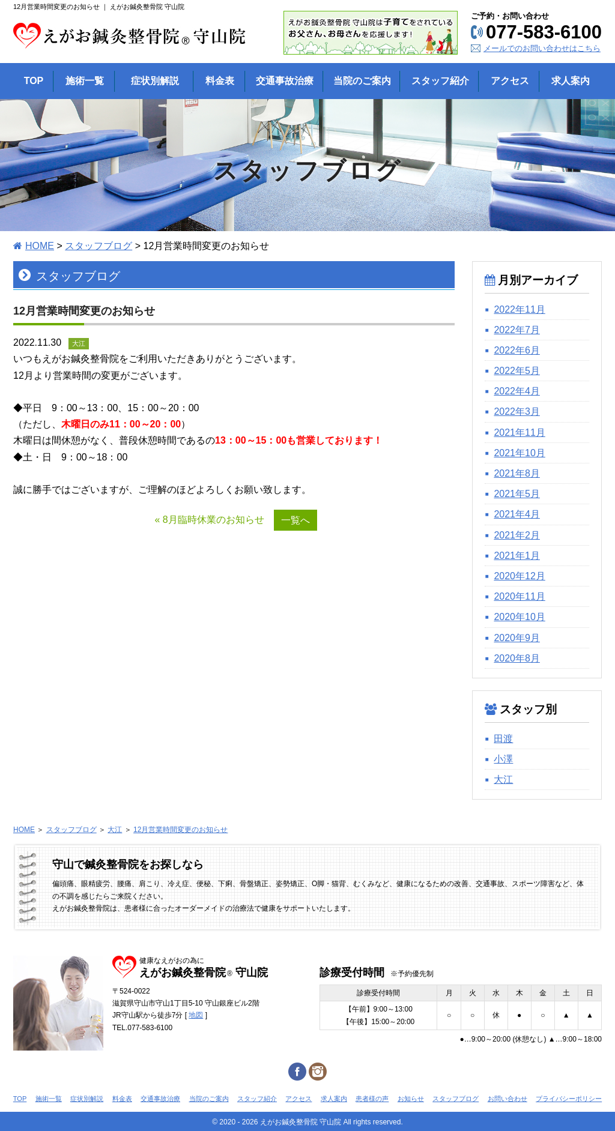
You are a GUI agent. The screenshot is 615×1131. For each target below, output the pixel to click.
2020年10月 (519, 617)
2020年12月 (519, 576)
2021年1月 (517, 555)
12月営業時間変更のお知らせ (180, 829)
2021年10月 (519, 453)
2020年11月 (519, 596)
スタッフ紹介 (257, 1098)
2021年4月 (517, 514)
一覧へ (295, 520)
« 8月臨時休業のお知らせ (209, 519)
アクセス (298, 1098)
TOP (19, 1098)
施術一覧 (48, 1098)
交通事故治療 (160, 1098)
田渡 (503, 739)
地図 (196, 1015)
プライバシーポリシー (569, 1098)
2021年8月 (517, 473)
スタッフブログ (98, 246)
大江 (503, 779)
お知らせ (411, 1098)
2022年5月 (517, 371)
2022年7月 (517, 330)
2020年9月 (517, 638)
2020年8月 (517, 658)
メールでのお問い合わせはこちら (542, 48)
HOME (39, 246)
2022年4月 (517, 391)
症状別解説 (86, 1098)
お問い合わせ (507, 1098)
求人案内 (334, 1098)
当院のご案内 (209, 1098)
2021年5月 (517, 494)
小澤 (503, 759)
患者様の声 (372, 1098)
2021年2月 (517, 535)
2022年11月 (519, 309)
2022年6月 (517, 350)
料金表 (122, 1098)
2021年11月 (519, 432)
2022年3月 (517, 411)
